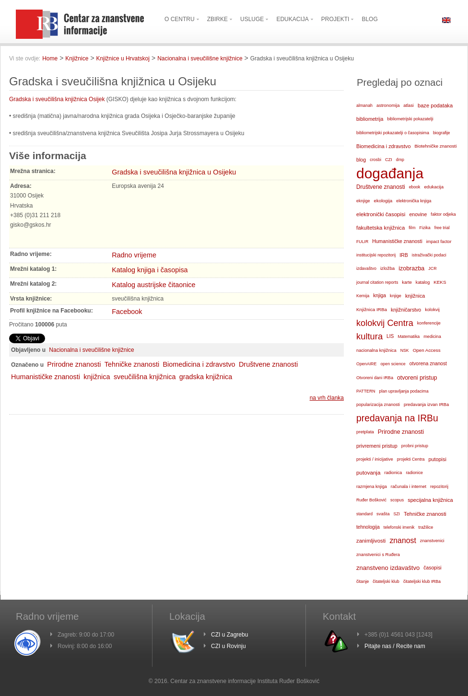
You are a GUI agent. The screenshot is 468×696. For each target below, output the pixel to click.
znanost (402, 540)
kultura (369, 336)
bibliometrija (369, 119)
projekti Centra (411, 459)
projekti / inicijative (374, 459)
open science (392, 363)
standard (364, 513)
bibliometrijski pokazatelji (410, 118)
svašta (382, 513)
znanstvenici (432, 540)
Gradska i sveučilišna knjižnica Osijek (57, 99)
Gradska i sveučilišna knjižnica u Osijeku (174, 172)
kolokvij (432, 309)
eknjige (363, 200)
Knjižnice (76, 58)
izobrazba (411, 268)
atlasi (408, 105)
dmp (400, 159)
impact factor (439, 241)
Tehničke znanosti (132, 364)
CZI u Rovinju (228, 646)
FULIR (362, 241)
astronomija (387, 105)
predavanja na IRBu (397, 418)
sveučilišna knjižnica (145, 377)
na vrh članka (327, 397)
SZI (396, 513)
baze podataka (435, 105)
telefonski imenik (399, 527)
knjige (395, 295)
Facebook (127, 311)
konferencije (429, 323)
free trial (442, 227)
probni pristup (414, 445)
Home (50, 58)
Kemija (362, 295)
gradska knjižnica (205, 377)
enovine (418, 214)
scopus (397, 500)
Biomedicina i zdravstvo (199, 364)
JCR (432, 268)
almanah (364, 105)
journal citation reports (377, 282)
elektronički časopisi (380, 214)
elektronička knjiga (413, 200)
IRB (403, 255)
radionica (393, 472)
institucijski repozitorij (376, 255)
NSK (404, 350)
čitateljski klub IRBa (422, 581)
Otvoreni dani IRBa (374, 377)
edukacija (434, 186)
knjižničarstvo (406, 310)
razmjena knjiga (371, 486)
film (412, 227)
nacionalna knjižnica (376, 350)
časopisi (432, 567)
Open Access (427, 350)
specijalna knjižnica (430, 500)
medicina (432, 336)
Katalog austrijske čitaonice (153, 285)
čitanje (362, 581)
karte (407, 282)
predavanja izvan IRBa (426, 404)
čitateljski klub (386, 581)
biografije (441, 132)
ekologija (383, 200)
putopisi (437, 459)
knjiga (379, 295)
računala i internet (408, 486)
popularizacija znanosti (378, 404)
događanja (389, 173)
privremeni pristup (377, 446)
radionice (414, 472)
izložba (387, 268)
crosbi (375, 159)
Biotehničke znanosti (435, 146)
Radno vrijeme (134, 255)
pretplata (365, 431)
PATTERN (365, 391)
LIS (390, 336)
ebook (415, 187)
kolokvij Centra (384, 323)
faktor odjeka (443, 214)
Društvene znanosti (268, 364)
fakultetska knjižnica (380, 228)
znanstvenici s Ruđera (378, 554)
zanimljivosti (371, 541)
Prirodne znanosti (74, 364)
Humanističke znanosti (45, 377)
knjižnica (96, 377)
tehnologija (368, 527)
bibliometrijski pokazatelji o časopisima (392, 132)
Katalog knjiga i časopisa (149, 270)
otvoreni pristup (417, 377)
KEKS (439, 282)
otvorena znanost (428, 363)
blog (361, 159)
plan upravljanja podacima (404, 391)
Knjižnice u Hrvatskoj (123, 58)
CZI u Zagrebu (229, 634)
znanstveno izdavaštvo (388, 567)
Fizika (424, 227)
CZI (388, 159)
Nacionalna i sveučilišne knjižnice (199, 58)
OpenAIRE (366, 363)
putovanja (368, 472)
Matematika (409, 336)
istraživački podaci (429, 255)
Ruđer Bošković (371, 500)
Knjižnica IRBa (371, 309)
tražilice (425, 527)
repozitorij (439, 486)
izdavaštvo (366, 268)
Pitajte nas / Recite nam (394, 646)
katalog (423, 282)
